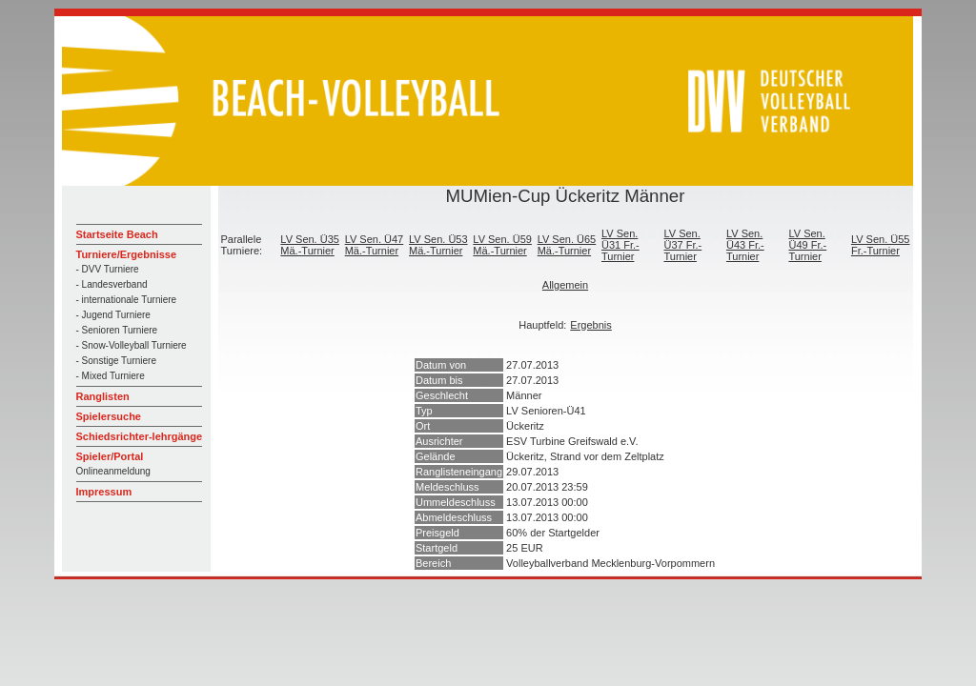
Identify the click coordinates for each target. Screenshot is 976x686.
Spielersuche (108, 416)
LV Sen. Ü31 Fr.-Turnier (620, 245)
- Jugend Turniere (113, 315)
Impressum (104, 491)
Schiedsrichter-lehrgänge (139, 436)
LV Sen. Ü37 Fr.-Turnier (682, 245)
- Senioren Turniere (117, 330)
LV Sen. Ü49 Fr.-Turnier (807, 245)
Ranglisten (103, 396)
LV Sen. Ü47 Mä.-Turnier (374, 244)
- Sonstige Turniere (116, 360)
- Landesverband (112, 284)
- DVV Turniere (107, 269)
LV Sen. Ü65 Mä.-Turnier (567, 244)
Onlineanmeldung (113, 471)
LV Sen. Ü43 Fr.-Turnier (745, 245)
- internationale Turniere (126, 299)
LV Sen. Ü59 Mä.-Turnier (502, 244)
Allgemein (565, 285)
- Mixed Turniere (110, 376)
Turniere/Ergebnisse (126, 254)
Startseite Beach (117, 234)
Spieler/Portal (110, 456)
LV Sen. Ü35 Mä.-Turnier (309, 244)
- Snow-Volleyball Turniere (131, 345)
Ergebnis (590, 325)
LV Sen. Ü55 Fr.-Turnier (880, 244)
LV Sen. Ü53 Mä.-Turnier (438, 244)
